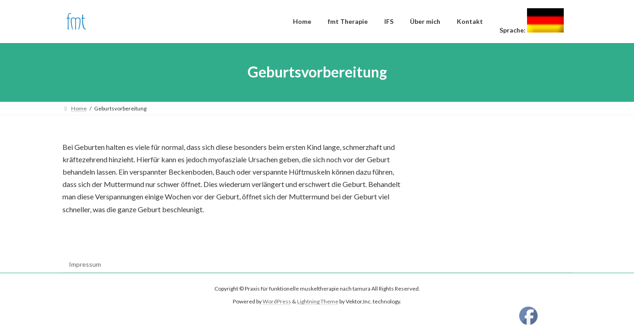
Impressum (85, 264)
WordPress (277, 301)
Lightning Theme (317, 301)
